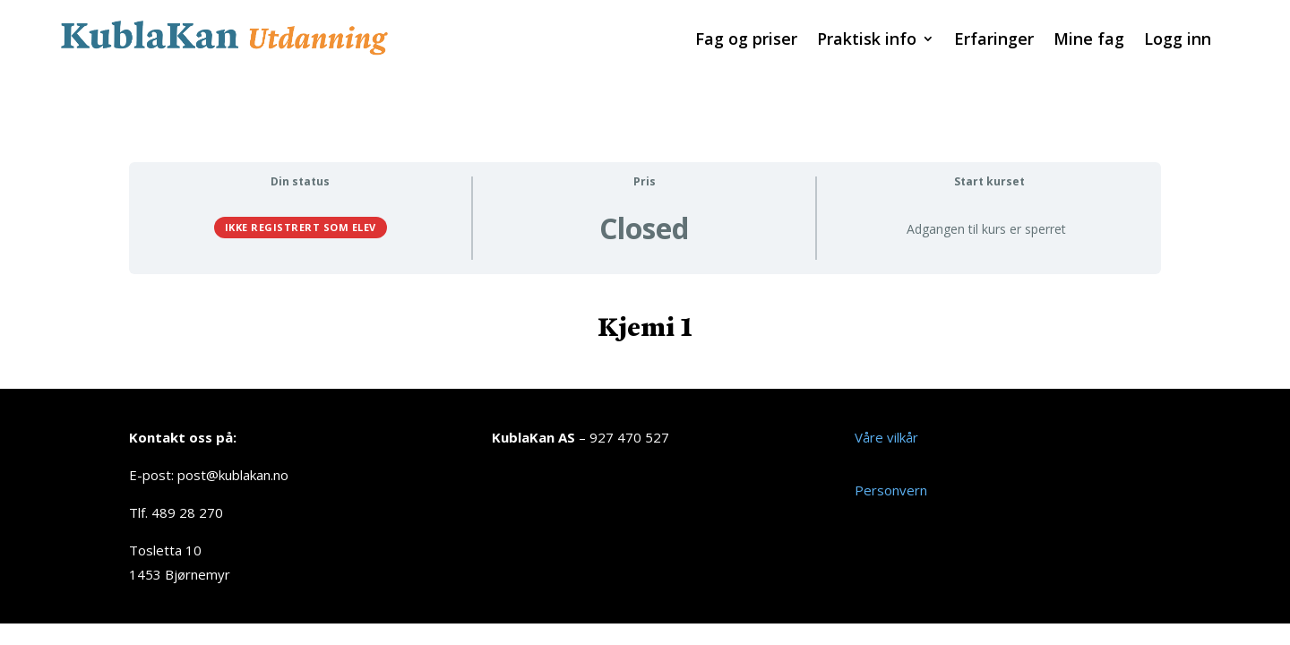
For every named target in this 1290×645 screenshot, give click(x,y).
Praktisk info (866, 40)
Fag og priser (746, 40)
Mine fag (1089, 40)
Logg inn (1177, 40)
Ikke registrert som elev (300, 205)
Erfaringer (994, 40)
